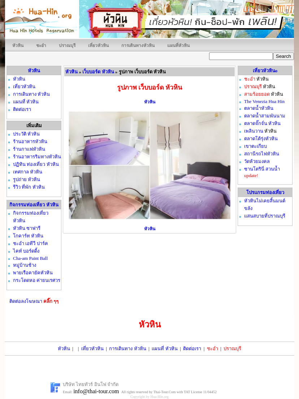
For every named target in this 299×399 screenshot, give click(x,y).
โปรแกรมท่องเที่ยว (265, 192)
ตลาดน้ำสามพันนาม (264, 116)
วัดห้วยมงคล (257, 161)
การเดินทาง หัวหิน (127, 348)
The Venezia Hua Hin (264, 101)
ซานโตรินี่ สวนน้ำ (262, 169)
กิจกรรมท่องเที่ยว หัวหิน (33, 204)
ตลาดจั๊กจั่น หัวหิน (262, 123)
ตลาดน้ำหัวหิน (258, 108)
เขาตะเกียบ (255, 146)
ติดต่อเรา (192, 348)
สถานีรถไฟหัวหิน (261, 153)
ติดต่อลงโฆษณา (34, 301)
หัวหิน (17, 45)
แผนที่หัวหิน (178, 45)
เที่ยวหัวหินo (265, 70)
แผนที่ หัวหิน (164, 348)
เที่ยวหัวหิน (98, 45)
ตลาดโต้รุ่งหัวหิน (261, 138)
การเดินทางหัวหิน (138, 45)
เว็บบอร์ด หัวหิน (98, 71)
